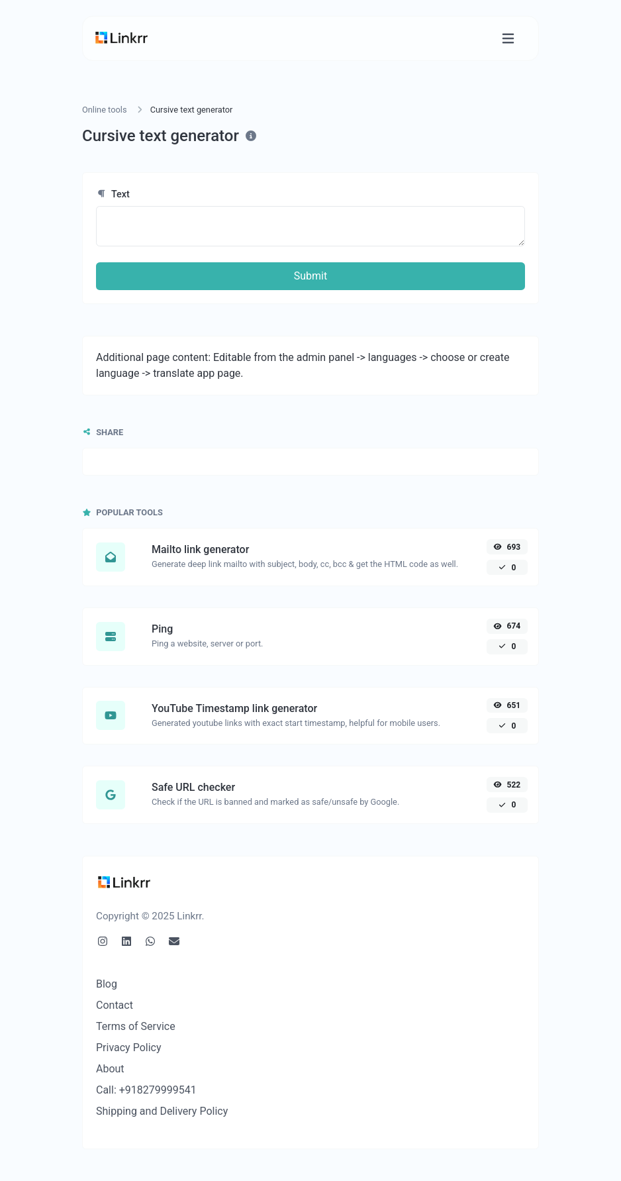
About (110, 1068)
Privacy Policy (129, 1047)
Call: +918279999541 (146, 1090)
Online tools (104, 110)
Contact (114, 1005)
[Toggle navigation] (508, 39)
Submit (310, 276)
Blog (106, 984)
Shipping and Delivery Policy (162, 1111)
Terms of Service (135, 1026)
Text (113, 194)
